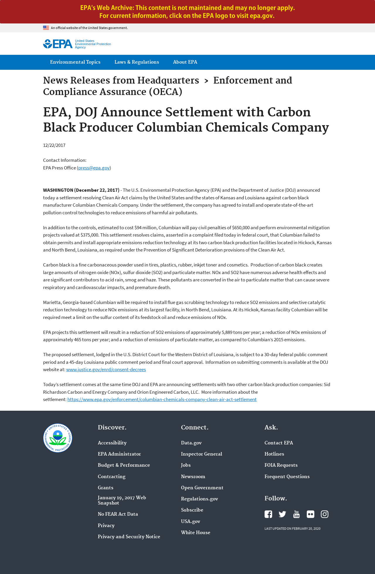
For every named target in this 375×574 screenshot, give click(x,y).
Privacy (106, 526)
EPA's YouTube (296, 514)
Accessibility (112, 443)
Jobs (186, 465)
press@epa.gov (94, 167)
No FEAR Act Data (118, 514)
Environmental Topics (75, 62)
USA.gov (190, 521)
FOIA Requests (281, 465)
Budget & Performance (124, 465)
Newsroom (193, 477)
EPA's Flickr (310, 514)
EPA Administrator (119, 454)
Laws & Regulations (137, 62)
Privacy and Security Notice (129, 537)
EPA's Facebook (268, 514)
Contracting (111, 477)
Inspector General (201, 454)
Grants (105, 488)
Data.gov (191, 443)
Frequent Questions (287, 477)
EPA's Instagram (324, 514)
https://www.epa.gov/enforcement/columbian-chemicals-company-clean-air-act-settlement (162, 399)
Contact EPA (279, 443)
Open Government (202, 488)
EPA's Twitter (282, 514)
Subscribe (192, 510)
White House (195, 533)
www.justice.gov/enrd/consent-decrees (106, 369)
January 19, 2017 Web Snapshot (122, 500)
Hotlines (274, 454)
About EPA (185, 62)
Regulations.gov (199, 499)
